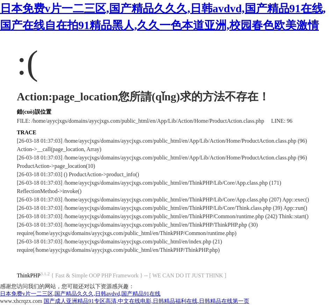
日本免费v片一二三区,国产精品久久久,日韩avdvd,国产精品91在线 (80, 294)
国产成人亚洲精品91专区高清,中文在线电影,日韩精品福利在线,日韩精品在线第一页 (146, 301)
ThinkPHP (29, 275)
